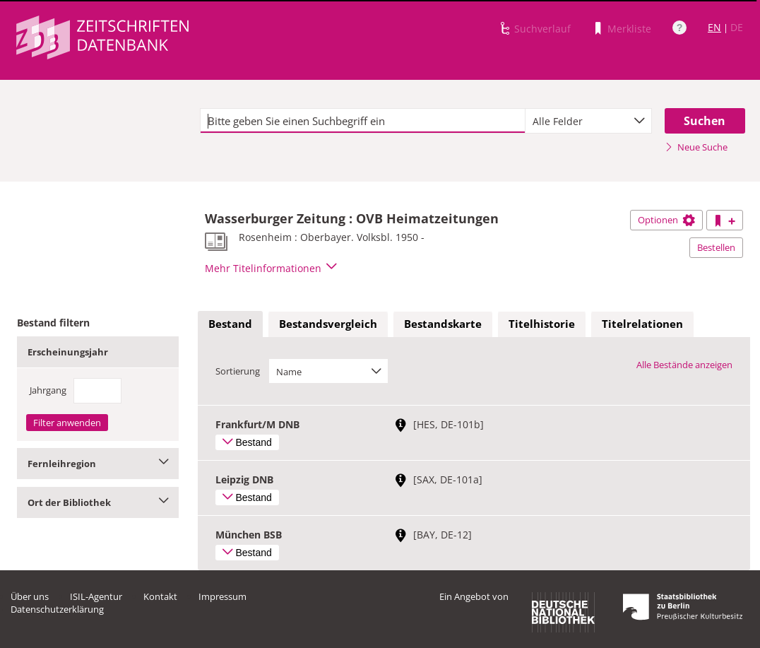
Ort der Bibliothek (98, 502)
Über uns (30, 596)
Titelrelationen (642, 324)
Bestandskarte (443, 324)
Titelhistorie (542, 324)
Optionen (666, 219)
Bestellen (716, 247)
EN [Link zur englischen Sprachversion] (714, 27)
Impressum (222, 596)
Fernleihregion (98, 463)
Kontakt (160, 596)
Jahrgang (48, 390)
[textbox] (363, 121)
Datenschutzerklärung (57, 609)
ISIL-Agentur (96, 596)
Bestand (230, 324)
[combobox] (588, 121)
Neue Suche (696, 147)
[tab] (230, 324)
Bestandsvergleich (328, 324)
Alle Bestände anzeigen (684, 364)
